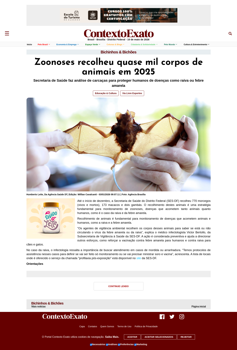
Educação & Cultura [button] (105, 93)
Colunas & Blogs (115, 44)
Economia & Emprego (67, 44)
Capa (82, 326)
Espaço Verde (92, 44)
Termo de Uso (124, 326)
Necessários (97, 344)
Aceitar (132, 337)
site (139, 258)
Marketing (140, 344)
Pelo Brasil (44, 44)
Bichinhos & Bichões (118, 52)
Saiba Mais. (112, 336)
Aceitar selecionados (159, 337)
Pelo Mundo (170, 44)
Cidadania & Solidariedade (144, 44)
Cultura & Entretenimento (196, 44)
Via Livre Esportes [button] (132, 93)
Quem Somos (107, 326)
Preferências (126, 344)
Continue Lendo (118, 286)
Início (29, 44)
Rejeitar (186, 337)
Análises (111, 344)
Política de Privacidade (146, 326)
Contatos (92, 326)
